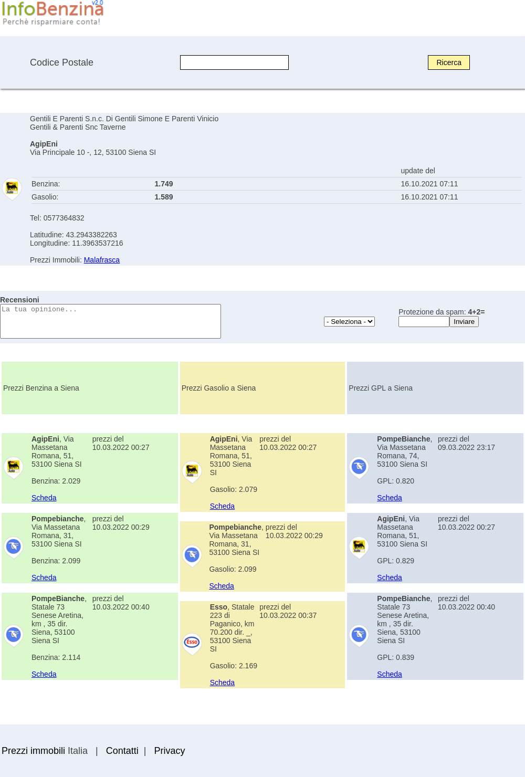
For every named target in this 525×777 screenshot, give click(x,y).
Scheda (44, 498)
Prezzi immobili (33, 751)
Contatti (122, 751)
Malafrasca (102, 260)
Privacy (169, 751)
